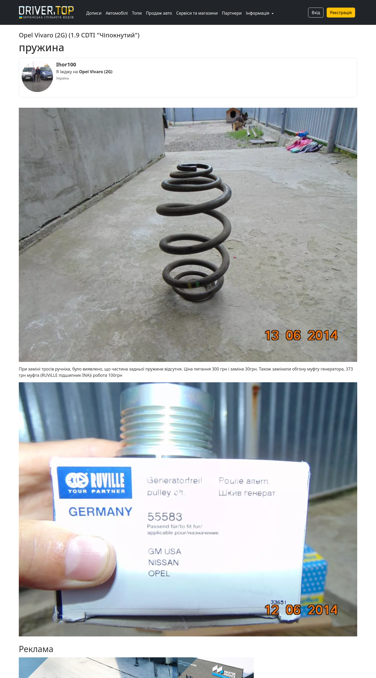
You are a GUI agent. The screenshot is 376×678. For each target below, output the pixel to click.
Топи (137, 13)
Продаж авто (159, 13)
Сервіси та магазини (197, 13)
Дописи (94, 13)
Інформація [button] (258, 13)
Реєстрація (341, 12)
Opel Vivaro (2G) (96, 72)
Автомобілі (117, 13)
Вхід (316, 12)
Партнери (232, 13)
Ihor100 (66, 64)
